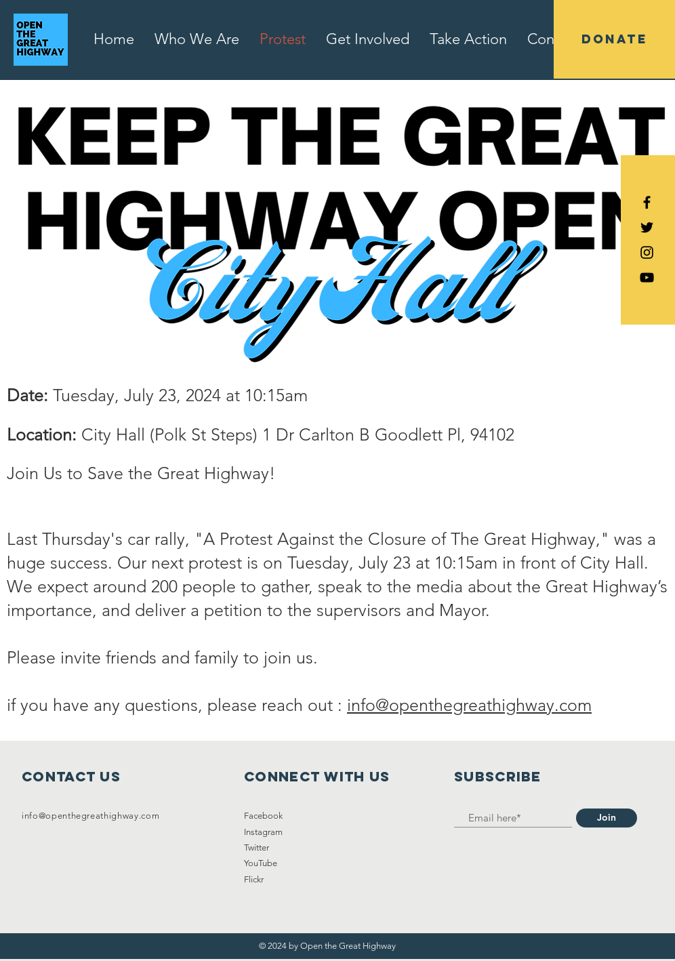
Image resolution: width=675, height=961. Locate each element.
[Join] (606, 818)
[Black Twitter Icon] (646, 227)
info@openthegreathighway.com (469, 705)
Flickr (254, 879)
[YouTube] (646, 277)
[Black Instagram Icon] (646, 252)
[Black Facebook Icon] (646, 202)
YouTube (260, 863)
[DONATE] (614, 39)
